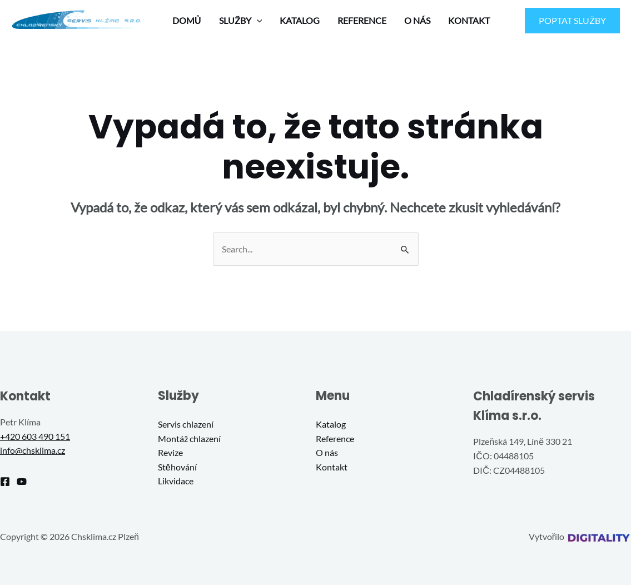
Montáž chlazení (189, 438)
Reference (335, 438)
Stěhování (177, 467)
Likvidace (175, 480)
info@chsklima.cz (32, 450)
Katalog (331, 424)
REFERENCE (361, 20)
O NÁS (417, 20)
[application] (256, 20)
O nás (327, 452)
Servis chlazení (185, 424)
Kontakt (331, 467)
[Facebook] (5, 482)
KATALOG (300, 20)
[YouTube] (22, 482)
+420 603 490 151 (35, 436)
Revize (170, 452)
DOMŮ (186, 20)
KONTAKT (469, 20)
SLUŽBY (240, 20)
